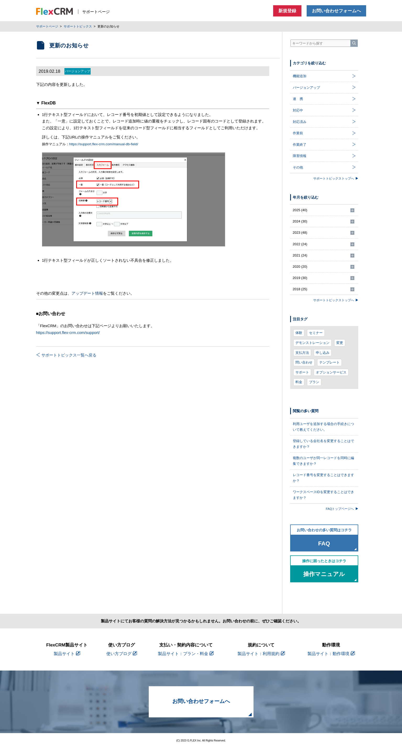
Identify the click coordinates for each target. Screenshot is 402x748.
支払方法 (302, 353)
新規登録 (287, 10)
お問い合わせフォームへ (336, 10)
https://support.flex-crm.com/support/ (68, 332)
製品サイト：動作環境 (331, 653)
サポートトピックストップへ (335, 178)
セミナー (316, 333)
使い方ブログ (121, 653)
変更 (339, 343)
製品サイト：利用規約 (261, 653)
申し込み (322, 353)
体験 (298, 333)
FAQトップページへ (342, 508)
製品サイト (67, 653)
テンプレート (329, 362)
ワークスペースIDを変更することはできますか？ (323, 495)
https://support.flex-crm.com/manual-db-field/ (103, 144)
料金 (298, 382)
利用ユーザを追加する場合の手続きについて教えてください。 (323, 427)
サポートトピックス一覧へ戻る (66, 355)
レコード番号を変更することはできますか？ (323, 478)
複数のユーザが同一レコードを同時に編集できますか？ (323, 461)
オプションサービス (331, 372)
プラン (314, 382)
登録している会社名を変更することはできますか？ (323, 444)
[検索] (354, 43)
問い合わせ (303, 362)
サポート (302, 372)
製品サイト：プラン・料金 (186, 653)
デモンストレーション (312, 343)
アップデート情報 (87, 293)
